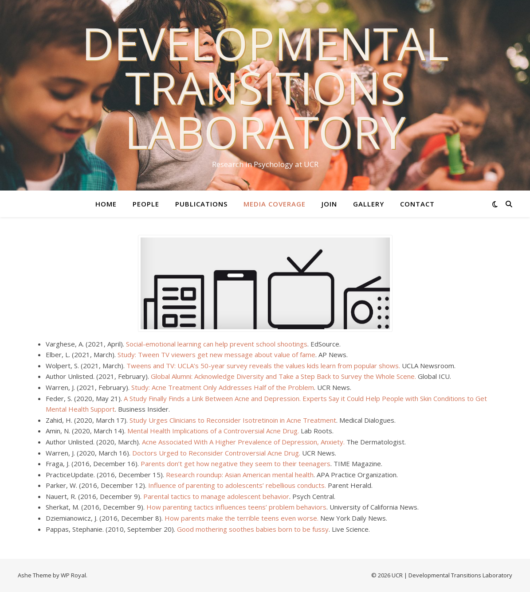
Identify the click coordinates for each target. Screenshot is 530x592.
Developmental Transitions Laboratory (265, 87)
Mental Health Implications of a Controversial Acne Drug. (213, 430)
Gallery (368, 203)
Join (329, 203)
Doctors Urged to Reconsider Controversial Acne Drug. (216, 452)
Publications (201, 203)
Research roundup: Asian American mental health (240, 474)
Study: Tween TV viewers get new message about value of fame (216, 354)
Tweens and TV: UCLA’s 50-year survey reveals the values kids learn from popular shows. (263, 365)
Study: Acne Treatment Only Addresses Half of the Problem (222, 387)
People (146, 203)
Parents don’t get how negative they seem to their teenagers (235, 463)
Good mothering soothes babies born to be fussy (253, 529)
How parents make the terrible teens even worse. (241, 518)
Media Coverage (274, 203)
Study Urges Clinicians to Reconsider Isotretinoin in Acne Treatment (233, 420)
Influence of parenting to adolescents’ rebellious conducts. (237, 485)
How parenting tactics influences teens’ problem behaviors (236, 506)
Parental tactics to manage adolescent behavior (216, 496)
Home (106, 203)
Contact (417, 203)
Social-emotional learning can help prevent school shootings (216, 343)
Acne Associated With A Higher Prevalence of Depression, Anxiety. (243, 441)
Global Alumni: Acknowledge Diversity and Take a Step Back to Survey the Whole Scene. (283, 376)
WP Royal (73, 575)
